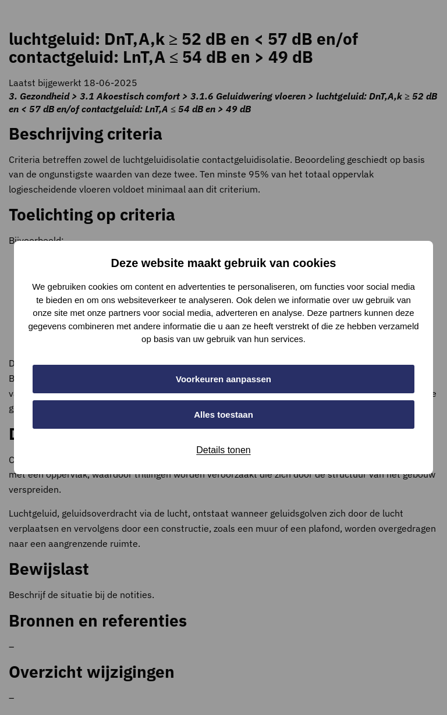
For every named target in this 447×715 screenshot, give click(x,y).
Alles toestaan (223, 414)
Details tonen (223, 450)
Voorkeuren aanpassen (223, 379)
